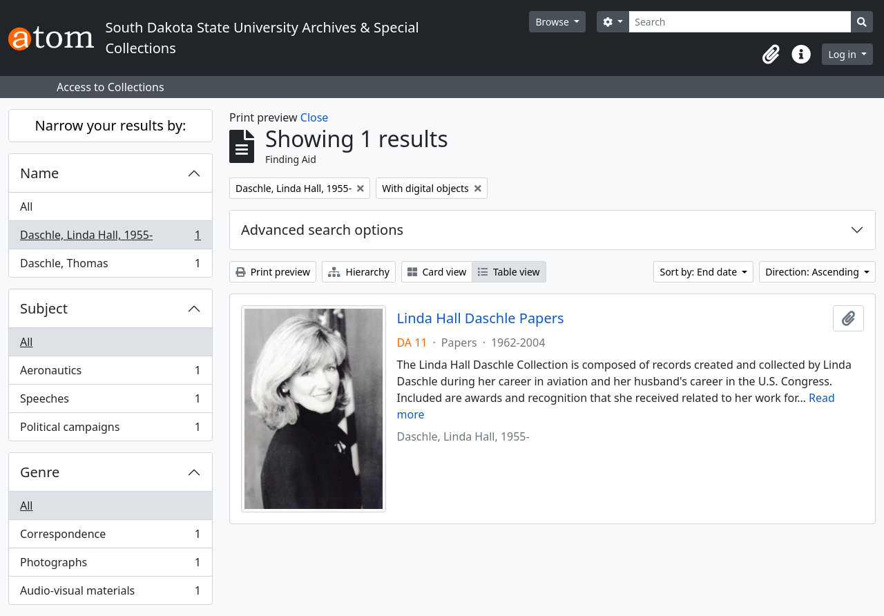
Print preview (273, 271)
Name (39, 173)
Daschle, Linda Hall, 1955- (110, 238)
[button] (771, 54)
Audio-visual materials (110, 593)
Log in (843, 54)
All (26, 206)
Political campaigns (110, 429)
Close (314, 117)
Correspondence (110, 537)
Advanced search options (322, 229)
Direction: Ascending (813, 271)
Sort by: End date (699, 271)
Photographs (110, 565)
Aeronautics (110, 373)
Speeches (110, 401)
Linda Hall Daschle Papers (480, 318)
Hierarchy (359, 271)
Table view (508, 271)
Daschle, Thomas (110, 266)
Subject (44, 308)
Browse (553, 21)
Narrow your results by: (110, 125)
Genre (39, 472)
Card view (436, 271)
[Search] (740, 21)
